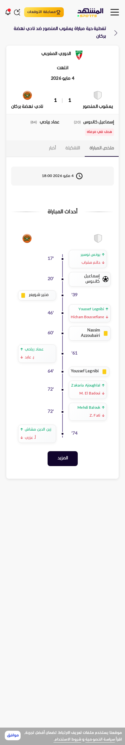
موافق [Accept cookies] (13, 735)
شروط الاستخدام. (67, 740)
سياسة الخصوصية (100, 740)
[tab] (102, 149)
